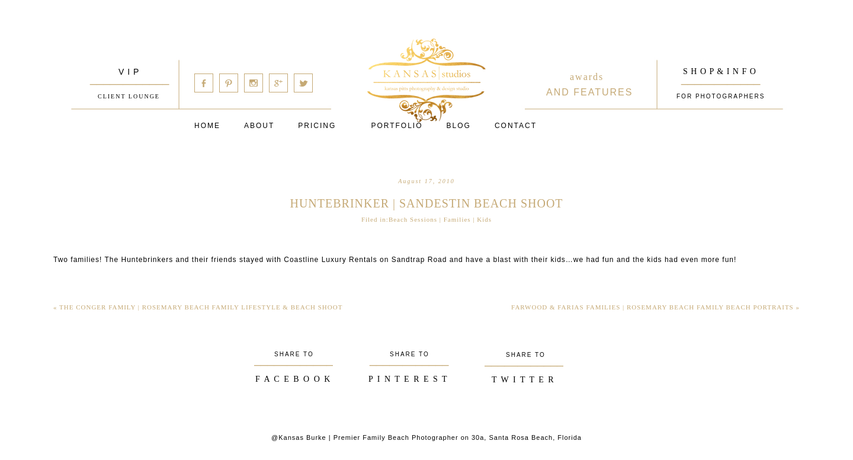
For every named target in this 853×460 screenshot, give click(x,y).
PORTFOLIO (396, 125)
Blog (459, 125)
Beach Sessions (413, 219)
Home (207, 125)
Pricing (317, 125)
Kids (484, 219)
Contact (516, 125)
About (259, 125)
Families (457, 219)
